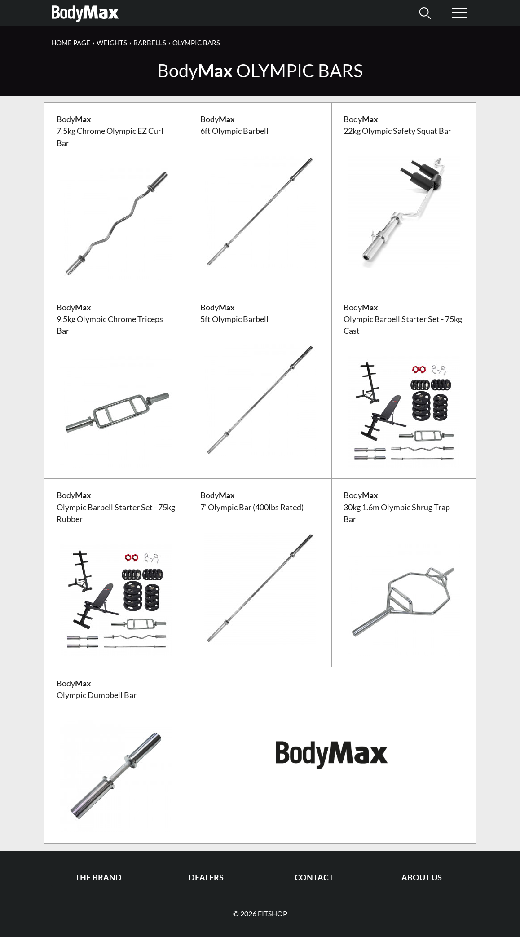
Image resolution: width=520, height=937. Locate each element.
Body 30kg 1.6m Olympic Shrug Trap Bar (397, 507)
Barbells (149, 43)
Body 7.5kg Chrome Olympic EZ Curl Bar (110, 131)
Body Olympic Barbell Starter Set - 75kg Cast (403, 319)
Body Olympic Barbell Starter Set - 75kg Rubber (116, 507)
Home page (70, 43)
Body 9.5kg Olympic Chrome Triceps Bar (110, 319)
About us (421, 877)
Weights (112, 43)
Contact (314, 877)
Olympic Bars (196, 43)
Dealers (206, 877)
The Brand (98, 877)
